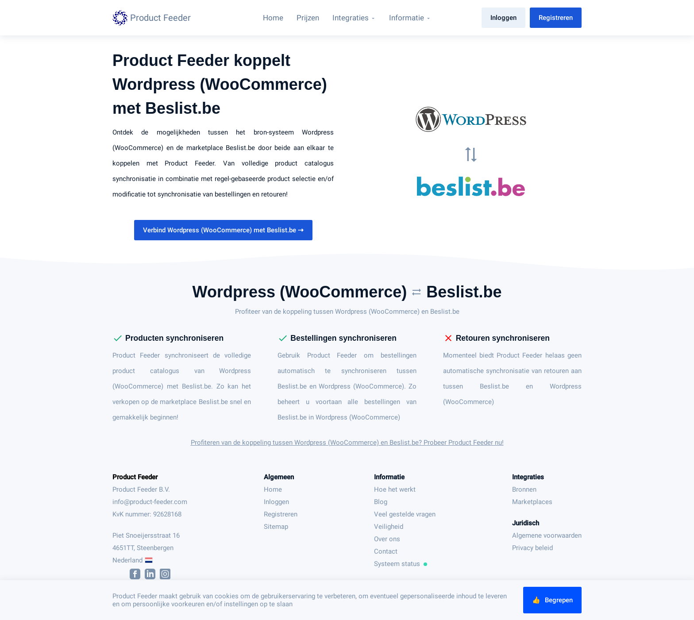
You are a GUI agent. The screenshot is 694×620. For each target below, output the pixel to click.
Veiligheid (388, 527)
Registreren (556, 18)
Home (273, 489)
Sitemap (276, 527)
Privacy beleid (532, 548)
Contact (385, 551)
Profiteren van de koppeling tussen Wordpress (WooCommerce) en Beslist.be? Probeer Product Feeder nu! (347, 443)
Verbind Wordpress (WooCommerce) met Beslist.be (223, 230)
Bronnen (524, 489)
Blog (380, 502)
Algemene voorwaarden (547, 535)
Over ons (387, 539)
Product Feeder (135, 477)
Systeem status (400, 564)
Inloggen (503, 18)
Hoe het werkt (395, 489)
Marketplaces (532, 502)
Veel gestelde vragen (405, 514)
